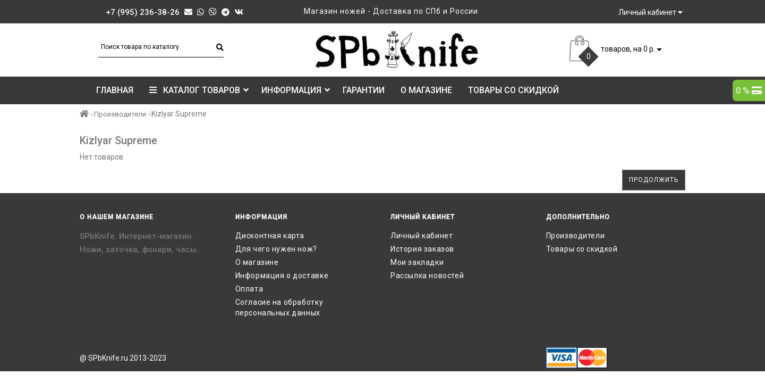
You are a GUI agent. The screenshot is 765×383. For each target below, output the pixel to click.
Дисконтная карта (270, 235)
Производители (120, 114)
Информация (295, 90)
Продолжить (653, 180)
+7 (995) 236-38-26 (143, 12)
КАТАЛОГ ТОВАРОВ (199, 90)
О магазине (426, 90)
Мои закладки (417, 262)
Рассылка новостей (427, 275)
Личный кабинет (421, 235)
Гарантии (364, 90)
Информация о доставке (282, 275)
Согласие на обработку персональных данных (279, 307)
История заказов (422, 249)
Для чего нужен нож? (276, 249)
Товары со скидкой (513, 90)
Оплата (249, 289)
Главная (114, 90)
